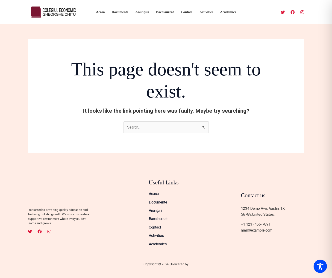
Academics (228, 12)
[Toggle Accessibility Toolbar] (320, 266)
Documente (120, 12)
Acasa (100, 12)
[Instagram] (302, 12)
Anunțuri (142, 12)
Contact (187, 12)
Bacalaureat (165, 12)
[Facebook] (293, 12)
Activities (206, 12)
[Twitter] (283, 12)
